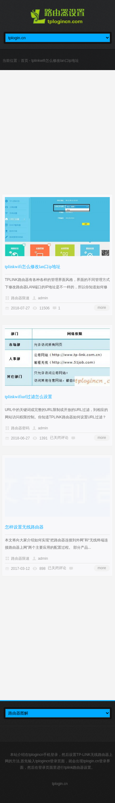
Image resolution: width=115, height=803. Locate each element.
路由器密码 (20, 428)
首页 (24, 60)
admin (43, 298)
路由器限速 (20, 298)
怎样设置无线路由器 (24, 527)
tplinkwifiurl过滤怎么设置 (28, 396)
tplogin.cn (59, 784)
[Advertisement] (57, 137)
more (102, 307)
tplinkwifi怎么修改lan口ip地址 (32, 266)
